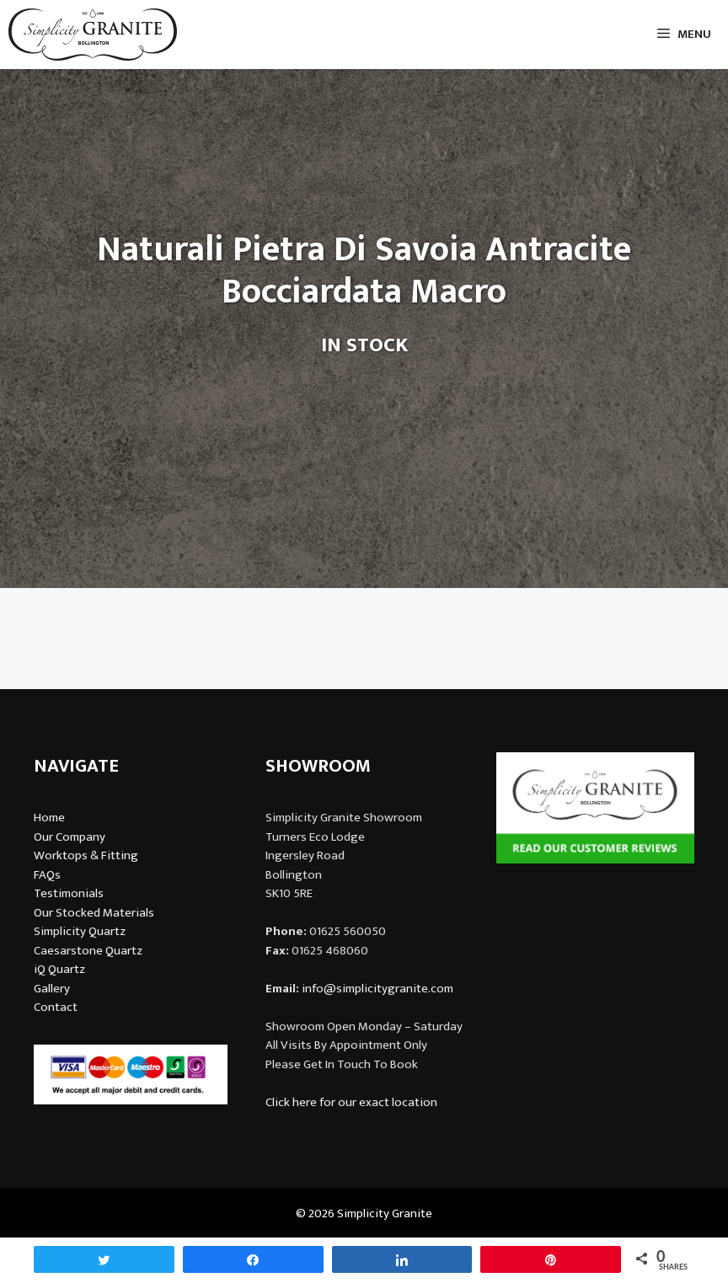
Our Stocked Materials (94, 912)
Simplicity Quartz (80, 931)
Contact (56, 1007)
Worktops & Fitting (86, 855)
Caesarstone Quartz (88, 950)
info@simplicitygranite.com (377, 988)
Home (49, 817)
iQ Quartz (59, 969)
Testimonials (69, 893)
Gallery (52, 988)
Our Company (69, 836)
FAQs (47, 874)
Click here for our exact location (351, 1102)
